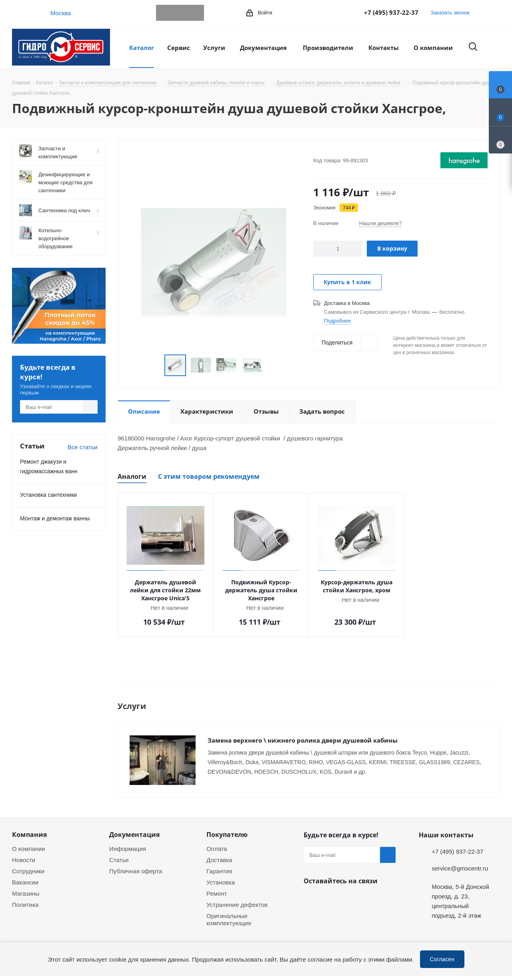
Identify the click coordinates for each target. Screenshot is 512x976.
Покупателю (227, 825)
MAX (196, 13)
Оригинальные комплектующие (228, 910)
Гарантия (219, 862)
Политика (25, 896)
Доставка (219, 851)
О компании (28, 840)
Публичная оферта (135, 862)
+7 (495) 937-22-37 (391, 12)
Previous (155, 365)
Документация (134, 825)
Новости (23, 851)
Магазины (26, 884)
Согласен (442, 959)
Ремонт (216, 884)
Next (272, 365)
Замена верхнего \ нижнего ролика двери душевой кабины (303, 740)
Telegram (164, 13)
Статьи (119, 851)
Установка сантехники (48, 494)
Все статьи (83, 447)
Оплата (216, 840)
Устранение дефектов (237, 896)
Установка (220, 873)
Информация (127, 840)
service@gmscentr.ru (460, 859)
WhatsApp (180, 13)
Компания (29, 825)
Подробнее (337, 320)
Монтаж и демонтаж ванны (55, 518)
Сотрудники (28, 862)
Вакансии (25, 873)
